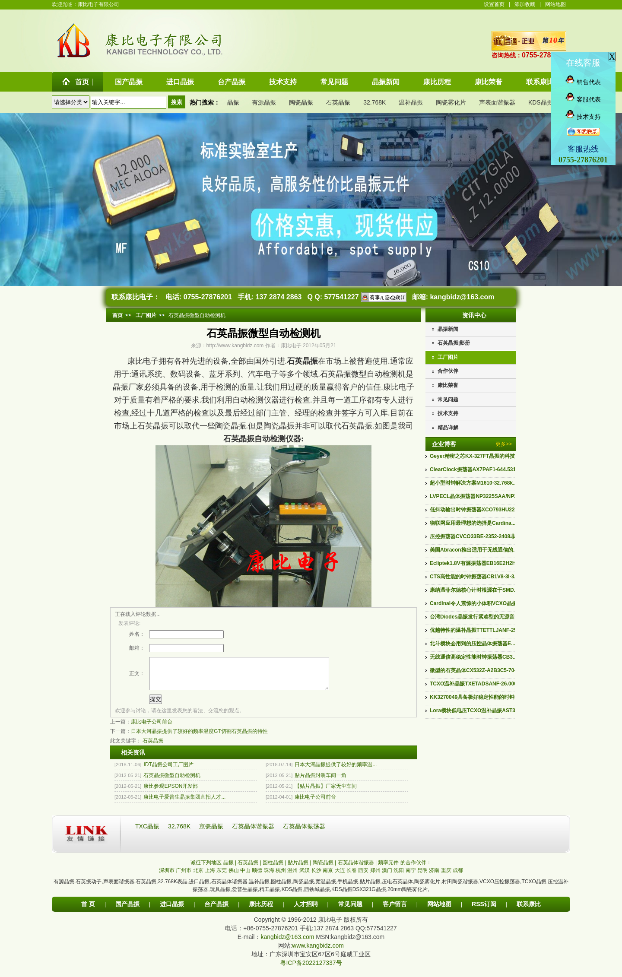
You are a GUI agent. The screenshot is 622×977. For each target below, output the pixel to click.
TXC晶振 (148, 832)
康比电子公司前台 (151, 728)
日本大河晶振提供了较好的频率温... (336, 771)
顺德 (257, 877)
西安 (363, 877)
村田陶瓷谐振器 (460, 888)
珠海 (269, 877)
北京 (198, 877)
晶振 (233, 102)
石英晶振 (338, 102)
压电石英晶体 (397, 888)
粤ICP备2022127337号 (311, 969)
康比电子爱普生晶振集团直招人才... (184, 803)
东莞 (221, 877)
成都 (458, 877)
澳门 (387, 877)
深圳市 (167, 877)
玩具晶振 (220, 896)
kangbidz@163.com (462, 297)
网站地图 (555, 4)
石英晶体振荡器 (304, 832)
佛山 (233, 877)
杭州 (281, 877)
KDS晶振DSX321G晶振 (358, 896)
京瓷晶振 (212, 832)
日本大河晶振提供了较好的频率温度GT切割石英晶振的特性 (199, 738)
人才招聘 (306, 910)
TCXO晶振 (533, 888)
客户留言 (395, 910)
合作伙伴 (448, 371)
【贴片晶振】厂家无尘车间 (326, 793)
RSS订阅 (484, 910)
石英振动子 (89, 888)
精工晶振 (269, 896)
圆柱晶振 (281, 888)
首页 (117, 315)
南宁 (411, 877)
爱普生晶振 (245, 896)
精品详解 (448, 428)
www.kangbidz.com (318, 951)
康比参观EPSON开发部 (170, 793)
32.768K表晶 (172, 888)
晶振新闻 (448, 329)
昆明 (422, 877)
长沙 (316, 877)
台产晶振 (216, 910)
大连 (340, 877)
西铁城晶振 (317, 896)
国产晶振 (127, 910)
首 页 (88, 910)
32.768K (374, 102)
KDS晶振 (540, 102)
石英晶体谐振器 (254, 832)
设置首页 (494, 4)
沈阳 (399, 877)
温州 (292, 877)
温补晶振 (411, 102)
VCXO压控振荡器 (499, 888)
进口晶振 (199, 888)
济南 (434, 877)
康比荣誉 (448, 385)
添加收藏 (524, 4)
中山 (245, 877)
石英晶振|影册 (454, 343)
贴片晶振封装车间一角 (320, 782)
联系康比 (529, 910)
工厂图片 (448, 357)
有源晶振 (264, 102)
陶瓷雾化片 (451, 102)
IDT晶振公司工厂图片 (168, 771)
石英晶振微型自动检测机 (171, 782)
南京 (328, 877)
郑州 (375, 877)
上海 (210, 877)
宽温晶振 (325, 888)
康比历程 (261, 910)
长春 (351, 877)
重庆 (446, 877)
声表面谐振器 (497, 102)
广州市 (183, 877)
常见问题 (448, 400)
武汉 (304, 877)
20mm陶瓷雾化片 (407, 896)
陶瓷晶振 (301, 102)
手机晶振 (347, 888)
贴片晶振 (370, 888)
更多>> (503, 444)
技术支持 (448, 413)
